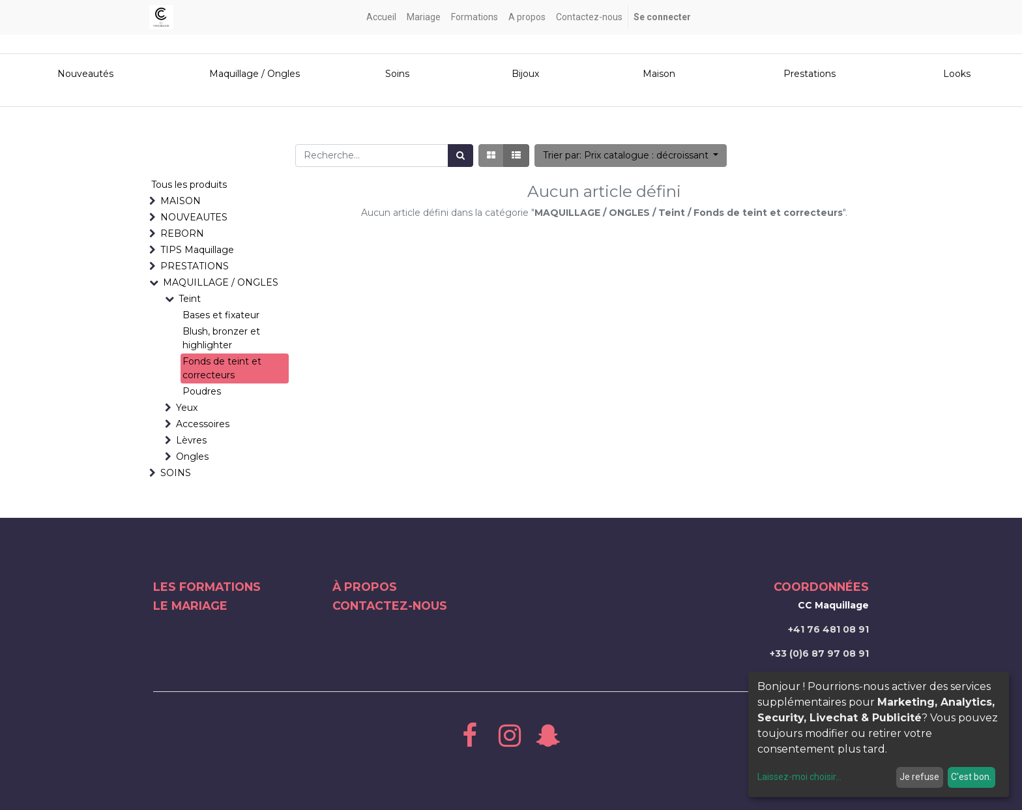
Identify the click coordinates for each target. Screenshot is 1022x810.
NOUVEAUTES (193, 217)
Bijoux (525, 74)
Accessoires (202, 424)
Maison (659, 74)
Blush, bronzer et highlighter (221, 338)
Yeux (186, 407)
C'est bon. (971, 777)
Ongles (192, 456)
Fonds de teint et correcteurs (221, 368)
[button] (630, 155)
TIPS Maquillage (197, 250)
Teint (190, 299)
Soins (397, 74)
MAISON (180, 201)
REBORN (182, 233)
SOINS (175, 473)
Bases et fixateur (220, 315)
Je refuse (919, 777)
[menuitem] (381, 17)
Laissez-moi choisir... (799, 777)
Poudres (201, 391)
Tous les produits (189, 184)
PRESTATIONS (194, 266)
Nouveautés (86, 74)
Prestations (809, 74)
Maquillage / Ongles (254, 74)
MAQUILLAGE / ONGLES (220, 282)
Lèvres (191, 440)
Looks (957, 74)
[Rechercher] (460, 155)
